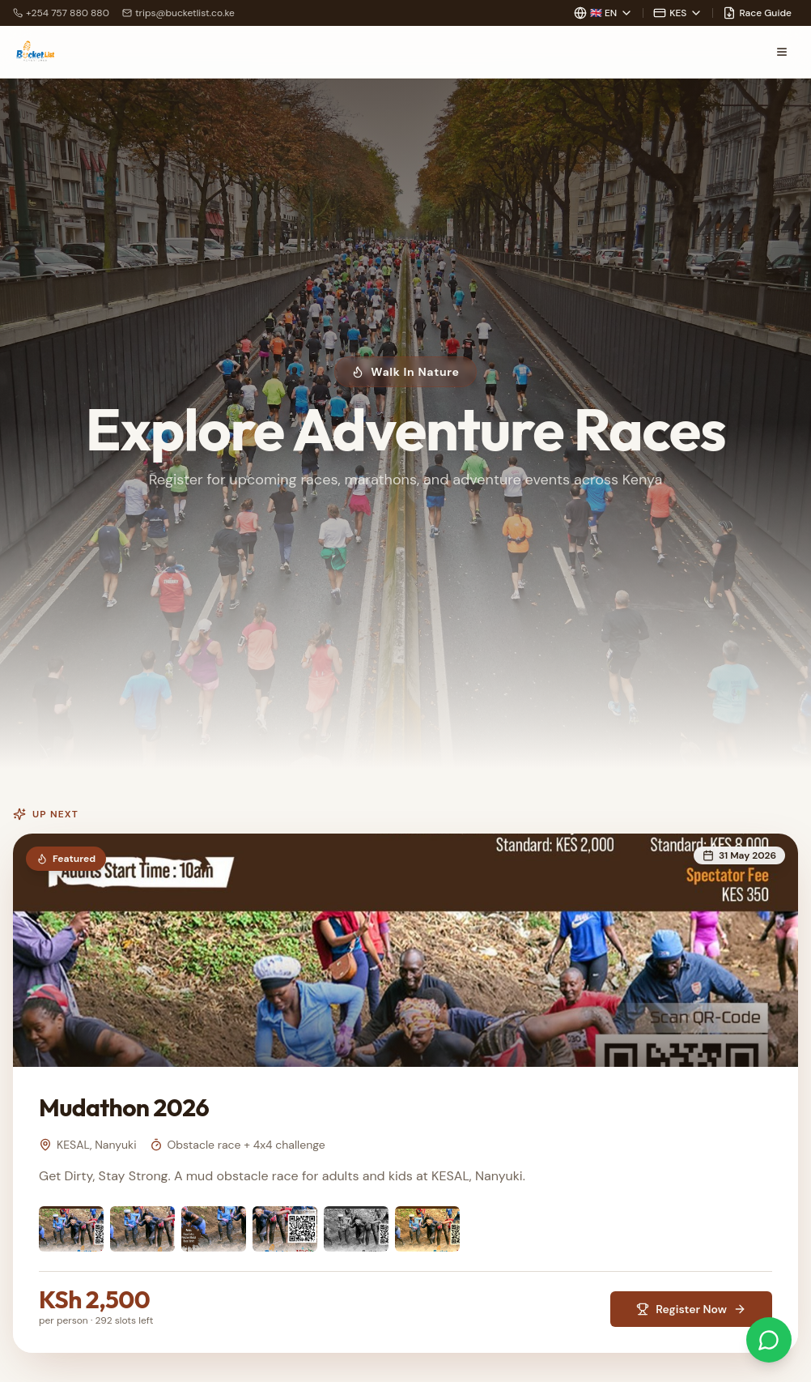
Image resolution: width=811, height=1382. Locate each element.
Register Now (691, 1309)
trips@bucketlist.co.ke (178, 12)
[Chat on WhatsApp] (769, 1340)
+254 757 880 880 (61, 12)
